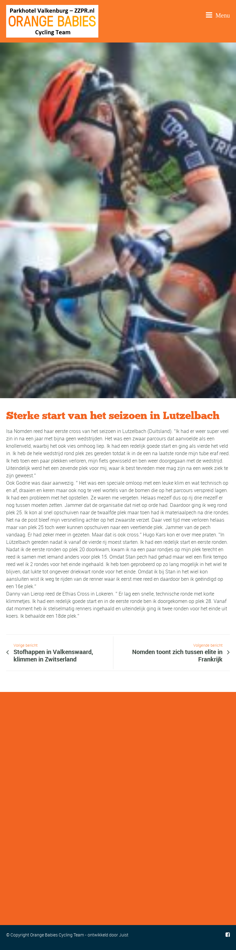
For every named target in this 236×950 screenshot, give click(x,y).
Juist (123, 935)
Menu (218, 15)
